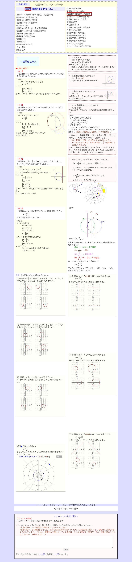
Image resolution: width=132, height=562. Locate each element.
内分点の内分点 (73, 25)
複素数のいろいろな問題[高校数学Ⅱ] (31, 31)
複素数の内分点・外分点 (76, 19)
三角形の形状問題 (74, 30)
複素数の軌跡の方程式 (76, 11)
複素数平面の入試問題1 (76, 33)
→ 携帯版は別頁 (28, 61)
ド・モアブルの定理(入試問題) (79, 46)
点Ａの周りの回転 (74, 9)
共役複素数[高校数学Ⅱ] (25, 36)
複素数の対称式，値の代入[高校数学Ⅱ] (31, 28)
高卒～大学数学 (56, 5)
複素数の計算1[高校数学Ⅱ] (26, 17)
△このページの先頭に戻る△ (66, 516)
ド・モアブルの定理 (75, 44)
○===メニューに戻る (46, 505)
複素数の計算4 (22, 25)
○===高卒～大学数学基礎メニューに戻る (77, 505)
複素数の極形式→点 (24, 44)
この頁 (37, 556)
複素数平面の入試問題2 (76, 36)
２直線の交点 (72, 22)
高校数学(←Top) (41, 5)
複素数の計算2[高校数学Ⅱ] (26, 20)
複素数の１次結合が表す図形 (78, 17)
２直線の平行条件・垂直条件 (78, 27)
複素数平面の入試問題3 (76, 38)
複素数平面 (20, 39)
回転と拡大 (20, 50)
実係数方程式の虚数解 (25, 34)
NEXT (59, 456)
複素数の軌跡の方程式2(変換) (79, 14)
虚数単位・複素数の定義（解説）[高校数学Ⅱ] (34, 15)
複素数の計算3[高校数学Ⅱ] (26, 23)
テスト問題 (20, 47)
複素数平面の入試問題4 (76, 41)
